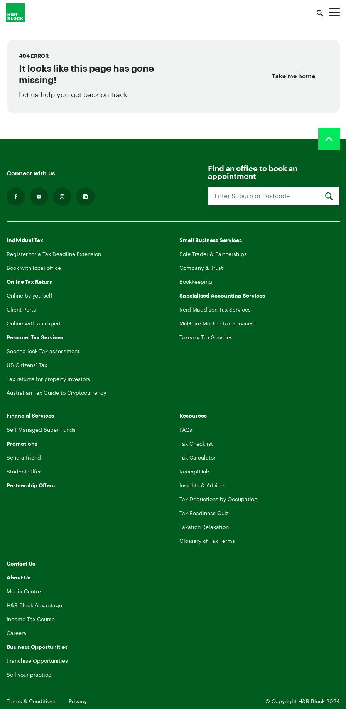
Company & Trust (201, 268)
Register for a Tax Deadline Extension (54, 254)
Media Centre (24, 591)
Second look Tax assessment (43, 351)
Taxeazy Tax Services (206, 337)
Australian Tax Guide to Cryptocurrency (56, 393)
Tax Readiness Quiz (204, 513)
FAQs (185, 430)
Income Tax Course (31, 619)
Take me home (293, 76)
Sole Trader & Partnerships (213, 254)
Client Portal (22, 310)
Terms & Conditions (31, 701)
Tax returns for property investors (48, 379)
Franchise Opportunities (37, 661)
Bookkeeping (195, 282)
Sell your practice (29, 675)
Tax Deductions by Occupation (218, 499)
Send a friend (24, 458)
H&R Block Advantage (34, 605)
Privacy (78, 701)
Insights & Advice (201, 485)
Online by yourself (29, 296)
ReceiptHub (194, 472)
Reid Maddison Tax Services (215, 310)
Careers (16, 633)
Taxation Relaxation (204, 527)
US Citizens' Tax (27, 365)
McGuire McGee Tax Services (216, 324)
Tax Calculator (197, 458)
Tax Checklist (196, 444)
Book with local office (34, 268)
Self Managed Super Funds (41, 430)
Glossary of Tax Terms (207, 541)
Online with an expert (34, 324)
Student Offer (24, 472)
